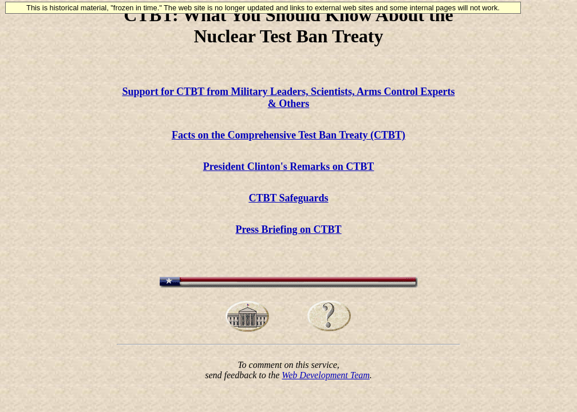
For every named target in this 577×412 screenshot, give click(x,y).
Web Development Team (325, 375)
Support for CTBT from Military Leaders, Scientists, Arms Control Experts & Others (288, 97)
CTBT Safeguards (288, 198)
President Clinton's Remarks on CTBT (288, 166)
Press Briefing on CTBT (288, 229)
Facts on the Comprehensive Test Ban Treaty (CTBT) (288, 135)
